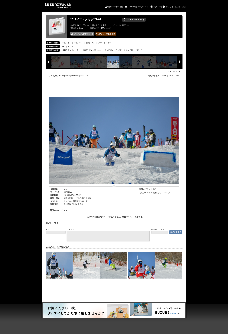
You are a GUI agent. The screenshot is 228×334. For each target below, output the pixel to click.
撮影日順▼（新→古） (92, 50)
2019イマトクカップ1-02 (85, 19)
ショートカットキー (175, 71)
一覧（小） (66, 43)
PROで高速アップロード (138, 7)
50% (177, 76)
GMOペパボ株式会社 (180, 7)
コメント (70, 229)
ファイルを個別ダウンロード (76, 201)
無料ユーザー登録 (115, 7)
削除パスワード (157, 229)
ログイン (157, 7)
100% (164, 76)
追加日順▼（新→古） (135, 50)
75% (171, 76)
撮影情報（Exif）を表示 (73, 204)
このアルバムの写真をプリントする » (155, 193)
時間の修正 (80, 198)
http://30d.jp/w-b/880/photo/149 (75, 76)
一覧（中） (78, 43)
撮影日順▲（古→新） (71, 50)
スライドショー (104, 43)
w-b (65, 189)
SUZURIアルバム (58, 5)
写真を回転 (68, 198)
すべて (70, 46)
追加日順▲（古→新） (114, 50)
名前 (47, 229)
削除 (89, 198)
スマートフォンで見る (133, 20)
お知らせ (169, 7)
